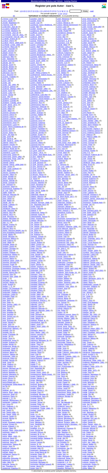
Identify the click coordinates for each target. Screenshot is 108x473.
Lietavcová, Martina (64, 221)
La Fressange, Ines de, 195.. (13, 37)
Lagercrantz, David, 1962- (12, 157)
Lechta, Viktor (35, 294)
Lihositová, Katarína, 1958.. (67, 227)
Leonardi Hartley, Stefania (40, 438)
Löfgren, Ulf (86, 55)
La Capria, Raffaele (9, 29)
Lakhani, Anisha (8, 225)
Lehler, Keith (35, 272)
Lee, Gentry (34, 223)
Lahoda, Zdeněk (8, 181)
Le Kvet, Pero (35, 171)
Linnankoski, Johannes (66, 300)
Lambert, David (8, 246)
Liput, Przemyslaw (64, 366)
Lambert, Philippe (9, 252)
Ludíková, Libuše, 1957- (91, 264)
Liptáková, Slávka (64, 360)
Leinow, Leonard (36, 334)
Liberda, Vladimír (63, 173)
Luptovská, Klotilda (89, 402)
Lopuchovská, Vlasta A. (91, 129)
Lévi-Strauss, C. (63, 95)
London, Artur (87, 95)
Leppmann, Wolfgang (38, 450)
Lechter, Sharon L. (37, 298)
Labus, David (7, 71)
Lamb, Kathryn (7, 240)
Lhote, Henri (61, 157)
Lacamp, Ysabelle (9, 77)
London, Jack (87, 97)
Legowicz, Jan (35, 258)
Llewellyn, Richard (64, 468)
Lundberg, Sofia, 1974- (91, 366)
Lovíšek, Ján (87, 205)
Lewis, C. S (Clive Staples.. (67, 119)
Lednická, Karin (36, 215)
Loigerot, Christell (89, 67)
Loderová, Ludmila (89, 41)
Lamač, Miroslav (8, 236)
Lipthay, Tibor (62, 364)
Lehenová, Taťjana (37, 268)
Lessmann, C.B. (63, 43)
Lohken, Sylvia (87, 59)
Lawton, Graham (36, 113)
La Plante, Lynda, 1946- (11, 45)
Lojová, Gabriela (88, 71)
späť (92, 11)
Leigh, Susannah (36, 316)
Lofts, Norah (86, 57)
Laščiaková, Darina (9, 454)
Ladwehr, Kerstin (8, 145)
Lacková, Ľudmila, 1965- (11, 119)
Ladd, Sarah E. (8, 139)
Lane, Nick (6, 300)
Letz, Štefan (61, 73)
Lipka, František (63, 320)
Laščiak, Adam (7, 452)
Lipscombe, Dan (63, 340)
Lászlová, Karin (8, 450)
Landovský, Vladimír (10, 292)
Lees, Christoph (36, 238)
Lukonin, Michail (88, 358)
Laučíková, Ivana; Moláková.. (41, 25)
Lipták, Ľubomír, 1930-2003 (67, 352)
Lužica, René (87, 440)
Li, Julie (60, 163)
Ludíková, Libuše (88, 260)
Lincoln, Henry (62, 256)
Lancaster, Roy (8, 280)
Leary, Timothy (36, 189)
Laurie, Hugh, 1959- (38, 61)
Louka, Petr (86, 173)
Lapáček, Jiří (7, 390)
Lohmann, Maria (88, 61)
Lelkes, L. (34, 362)
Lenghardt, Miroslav (38, 394)
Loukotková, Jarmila (90, 177)
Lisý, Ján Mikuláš (63, 402)
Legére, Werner (36, 252)
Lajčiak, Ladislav (8, 205)
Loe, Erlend (86, 49)
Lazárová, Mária (36, 127)
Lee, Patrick (34, 233)
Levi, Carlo (61, 89)
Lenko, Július (35, 416)
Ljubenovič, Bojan (64, 458)
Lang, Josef (6, 318)
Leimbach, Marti (36, 330)
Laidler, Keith (7, 193)
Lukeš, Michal (87, 334)
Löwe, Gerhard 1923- (90, 211)
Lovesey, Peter (87, 201)
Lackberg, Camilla (9, 99)
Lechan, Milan (35, 292)
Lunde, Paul (86, 372)
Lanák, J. (5, 278)
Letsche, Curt (62, 63)
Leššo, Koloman (63, 57)
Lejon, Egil (34, 354)
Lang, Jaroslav (7, 314)
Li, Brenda (61, 161)
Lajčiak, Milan (7, 207)
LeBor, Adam (35, 201)
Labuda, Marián (8, 67)
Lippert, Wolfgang (64, 334)
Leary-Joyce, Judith (37, 191)
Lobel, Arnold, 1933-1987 (92, 27)
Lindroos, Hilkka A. (64, 274)
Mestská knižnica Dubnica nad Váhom (47, 1)
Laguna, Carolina (8, 173)
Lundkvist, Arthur (88, 376)
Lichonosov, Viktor (64, 244)
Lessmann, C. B (63, 41)
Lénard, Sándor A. (37, 378)
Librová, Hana (62, 177)
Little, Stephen (62, 432)
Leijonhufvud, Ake (37, 322)
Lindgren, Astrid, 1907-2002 (67, 268)
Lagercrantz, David (9, 155)
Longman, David (88, 109)
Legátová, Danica (37, 250)
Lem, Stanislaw (36, 368)
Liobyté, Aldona (63, 308)
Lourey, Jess (87, 189)
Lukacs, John (87, 300)
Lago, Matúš (7, 171)
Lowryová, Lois (88, 227)
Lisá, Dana (61, 374)
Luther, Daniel (87, 422)
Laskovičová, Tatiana (10, 444)
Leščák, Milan (62, 45)
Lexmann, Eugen (63, 151)
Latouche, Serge (8, 464)
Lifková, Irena (62, 223)
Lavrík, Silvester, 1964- (39, 89)
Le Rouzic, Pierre (37, 175)
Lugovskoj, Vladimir (89, 286)
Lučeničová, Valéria (89, 258)
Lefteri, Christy (36, 244)
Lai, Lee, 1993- (8, 191)
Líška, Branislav (63, 410)
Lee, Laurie (34, 229)
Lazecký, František (37, 129)
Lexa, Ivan (61, 149)
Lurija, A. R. (86, 406)
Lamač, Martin (7, 235)
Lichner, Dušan (62, 235)
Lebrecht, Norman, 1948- (40, 203)
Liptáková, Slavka (64, 358)
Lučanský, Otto (88, 256)
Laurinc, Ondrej (36, 65)
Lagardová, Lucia (8, 153)
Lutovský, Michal (88, 430)
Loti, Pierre (86, 167)
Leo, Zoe (33, 426)
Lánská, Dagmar (8, 376)
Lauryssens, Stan (37, 67)
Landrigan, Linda (8, 294)
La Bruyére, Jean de (10, 27)
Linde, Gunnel (62, 260)
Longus (85, 111)
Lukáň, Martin (87, 320)
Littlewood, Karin (63, 434)
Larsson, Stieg (7, 428)
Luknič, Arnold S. (88, 354)
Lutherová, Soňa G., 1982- (92, 426)
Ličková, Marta (62, 183)
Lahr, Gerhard (7, 185)
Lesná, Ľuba (61, 27)
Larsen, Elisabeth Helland (12, 422)
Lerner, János (35, 466)
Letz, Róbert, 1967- (64, 71)
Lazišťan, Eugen (36, 135)
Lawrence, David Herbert (40, 97)
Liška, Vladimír (62, 414)
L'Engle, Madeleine (9, 23)
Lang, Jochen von (9, 316)
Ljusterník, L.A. (62, 462)
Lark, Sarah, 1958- (9, 414)
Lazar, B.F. (34, 117)
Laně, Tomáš (7, 306)
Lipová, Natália (62, 330)
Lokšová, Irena (87, 77)
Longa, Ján (86, 107)
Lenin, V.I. (34, 414)
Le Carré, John (36, 151)
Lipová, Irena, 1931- (64, 326)
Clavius (74, 1)
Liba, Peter (61, 169)
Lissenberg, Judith (64, 394)
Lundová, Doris (88, 380)
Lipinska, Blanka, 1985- (66, 318)
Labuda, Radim (8, 69)
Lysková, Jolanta (88, 462)
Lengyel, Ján (35, 400)
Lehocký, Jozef (36, 280)
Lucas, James (87, 240)
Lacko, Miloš (7, 111)
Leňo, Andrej (35, 420)
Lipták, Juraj (61, 348)
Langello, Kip (7, 330)
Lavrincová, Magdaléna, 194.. (41, 91)
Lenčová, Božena (37, 384)
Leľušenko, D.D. (36, 366)
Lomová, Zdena (88, 89)
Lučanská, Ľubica (89, 254)
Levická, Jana (62, 99)
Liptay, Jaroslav (63, 362)
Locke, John (86, 37)
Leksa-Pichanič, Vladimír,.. (40, 358)
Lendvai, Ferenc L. (37, 390)
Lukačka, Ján (87, 312)
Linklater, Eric (62, 296)
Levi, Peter (61, 91)
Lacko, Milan (7, 109)
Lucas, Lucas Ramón (90, 242)
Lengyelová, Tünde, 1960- (40, 408)
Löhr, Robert (87, 63)
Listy (58, 398)
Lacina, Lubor (7, 93)
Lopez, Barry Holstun (90, 125)
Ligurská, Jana (62, 225)
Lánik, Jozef (6, 362)
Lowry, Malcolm (88, 225)
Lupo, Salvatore (88, 388)
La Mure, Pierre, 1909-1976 (12, 43)
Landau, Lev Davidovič (11, 288)
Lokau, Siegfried (88, 73)
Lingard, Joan (62, 288)
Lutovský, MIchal (88, 428)
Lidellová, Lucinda (64, 189)
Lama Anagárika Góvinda (12, 233)
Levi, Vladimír (62, 93)
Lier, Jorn (60, 215)
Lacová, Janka (7, 133)
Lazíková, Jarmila (37, 133)
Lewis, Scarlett (62, 137)
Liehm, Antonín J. (63, 211)
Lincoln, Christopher (64, 258)
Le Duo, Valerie (36, 157)
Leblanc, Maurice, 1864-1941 (41, 199)
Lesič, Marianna (63, 19)
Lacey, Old (6, 81)
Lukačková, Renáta (89, 316)
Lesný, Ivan (61, 35)
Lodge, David (87, 43)
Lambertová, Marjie (9, 254)
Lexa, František (63, 147)
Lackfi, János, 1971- (10, 105)
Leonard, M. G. (36, 434)
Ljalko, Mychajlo (63, 456)
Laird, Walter (7, 201)
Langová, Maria (8, 352)
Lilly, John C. (62, 248)
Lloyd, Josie (86, 23)
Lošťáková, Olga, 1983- (91, 163)
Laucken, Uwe (35, 19)
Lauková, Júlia (35, 37)
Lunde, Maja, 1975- (89, 370)
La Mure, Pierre (8, 41)
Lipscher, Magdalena (65, 344)
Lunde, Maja (87, 368)
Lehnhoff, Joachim (37, 278)
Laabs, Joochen (8, 51)
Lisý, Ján (60, 400)
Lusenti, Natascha (89, 408)
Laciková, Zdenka (9, 87)
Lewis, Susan (62, 141)
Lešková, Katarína (64, 53)
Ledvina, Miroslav (37, 221)
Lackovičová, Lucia (9, 125)
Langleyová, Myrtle (9, 346)
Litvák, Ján (61, 438)
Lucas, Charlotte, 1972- (91, 238)
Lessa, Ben (61, 37)
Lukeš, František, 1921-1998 (93, 332)
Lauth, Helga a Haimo (38, 73)
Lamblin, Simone (8, 256)
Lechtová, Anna (36, 302)
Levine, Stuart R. (63, 107)
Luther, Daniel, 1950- (90, 424)
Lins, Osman (62, 302)
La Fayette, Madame (10, 31)
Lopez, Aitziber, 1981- (90, 121)
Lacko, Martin (7, 107)
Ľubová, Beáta (87, 235)
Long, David (86, 99)
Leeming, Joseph (37, 236)
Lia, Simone (61, 165)
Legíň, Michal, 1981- (38, 256)
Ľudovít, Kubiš (87, 272)
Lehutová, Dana (36, 290)
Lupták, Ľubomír (88, 392)
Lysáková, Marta (88, 458)
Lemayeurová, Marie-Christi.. (41, 374)
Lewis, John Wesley (64, 129)
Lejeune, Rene (36, 352)
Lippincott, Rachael (64, 336)
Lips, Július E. (62, 338)
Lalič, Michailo (7, 227)
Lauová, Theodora (37, 41)
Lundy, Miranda (88, 382)
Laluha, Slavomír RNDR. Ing (13, 231)
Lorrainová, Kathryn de (91, 155)
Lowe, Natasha (88, 215)
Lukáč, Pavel (87, 306)
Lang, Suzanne (8, 320)
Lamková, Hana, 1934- (11, 260)
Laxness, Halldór (36, 115)
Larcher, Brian (7, 408)
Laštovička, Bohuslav (10, 458)
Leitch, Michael (36, 338)
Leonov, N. (34, 444)
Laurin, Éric (34, 63)
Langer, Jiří (6, 336)
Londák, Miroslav (88, 93)
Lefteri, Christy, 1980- (38, 246)
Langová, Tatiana (8, 354)
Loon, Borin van (88, 117)
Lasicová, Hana (8, 438)
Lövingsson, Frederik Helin (92, 203)
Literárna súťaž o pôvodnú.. (67, 424)
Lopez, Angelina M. (89, 123)
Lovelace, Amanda (89, 197)
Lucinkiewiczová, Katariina (92, 246)
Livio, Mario (61, 450)
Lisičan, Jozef (62, 388)
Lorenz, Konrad (88, 143)
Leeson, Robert (36, 242)
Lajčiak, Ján (6, 203)
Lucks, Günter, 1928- (90, 250)
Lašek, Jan (6, 456)
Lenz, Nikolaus (36, 422)
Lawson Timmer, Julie (38, 109)
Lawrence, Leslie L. (37, 101)
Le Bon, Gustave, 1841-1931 (41, 149)
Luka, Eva (86, 298)
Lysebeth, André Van (90, 460)
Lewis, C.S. (61, 121)
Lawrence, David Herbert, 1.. (41, 99)
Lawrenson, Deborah (38, 107)
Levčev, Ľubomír (63, 83)
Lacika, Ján (6, 83)
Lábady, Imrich (7, 53)
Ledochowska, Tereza (38, 217)
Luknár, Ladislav (88, 348)
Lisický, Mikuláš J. (64, 386)
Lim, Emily (61, 250)
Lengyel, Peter (36, 404)
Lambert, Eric (7, 250)
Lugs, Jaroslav (87, 288)
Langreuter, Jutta (8, 356)
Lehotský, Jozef (36, 288)
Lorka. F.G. (86, 153)
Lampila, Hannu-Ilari (10, 272)
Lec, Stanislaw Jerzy (38, 205)
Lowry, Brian (87, 223)
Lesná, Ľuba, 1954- (64, 29)
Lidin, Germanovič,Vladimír (67, 191)
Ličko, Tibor (61, 181)
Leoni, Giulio (35, 440)
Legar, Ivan (34, 248)
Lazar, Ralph (35, 119)
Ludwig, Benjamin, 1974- (91, 278)
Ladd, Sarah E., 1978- (10, 141)
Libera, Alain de (63, 171)
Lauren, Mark (35, 47)
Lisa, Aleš (60, 368)
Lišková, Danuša (63, 416)
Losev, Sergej (87, 157)
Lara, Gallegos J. (8, 406)
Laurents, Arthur (36, 57)
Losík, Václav (87, 159)
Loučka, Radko (88, 171)
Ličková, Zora (62, 185)
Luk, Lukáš (86, 296)
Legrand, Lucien (36, 260)
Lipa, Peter (61, 310)
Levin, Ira (60, 101)
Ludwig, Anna (87, 276)
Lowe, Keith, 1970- (89, 213)
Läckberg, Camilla (9, 101)
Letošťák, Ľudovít (63, 61)
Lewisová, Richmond (65, 145)
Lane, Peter (6, 302)
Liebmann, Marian (64, 207)
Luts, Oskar (86, 432)
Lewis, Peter (61, 135)
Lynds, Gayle (87, 452)
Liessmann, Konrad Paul (66, 219)
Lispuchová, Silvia (64, 390)
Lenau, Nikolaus (36, 380)
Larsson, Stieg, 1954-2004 (12, 430)
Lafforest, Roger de (9, 149)
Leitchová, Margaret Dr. (39, 340)
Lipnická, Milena (63, 324)
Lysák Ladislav (87, 456)
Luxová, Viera (87, 438)
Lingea (59, 290)
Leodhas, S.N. (35, 428)
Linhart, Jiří (61, 292)
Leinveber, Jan (36, 336)
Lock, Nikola (86, 35)
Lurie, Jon (86, 404)
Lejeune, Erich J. (36, 350)
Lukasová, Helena (89, 324)
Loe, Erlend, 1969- (89, 51)
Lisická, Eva (61, 378)
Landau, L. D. (7, 286)
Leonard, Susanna (37, 436)
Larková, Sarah (8, 416)
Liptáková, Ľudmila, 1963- (67, 356)
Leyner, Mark (62, 153)
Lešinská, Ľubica (63, 47)
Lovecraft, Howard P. (90, 195)
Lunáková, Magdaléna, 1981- (93, 362)
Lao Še (5, 386)
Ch (37, 11)
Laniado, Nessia (8, 360)
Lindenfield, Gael (63, 264)
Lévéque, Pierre (63, 87)
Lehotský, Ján (35, 286)
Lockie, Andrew (88, 39)
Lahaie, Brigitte (8, 177)
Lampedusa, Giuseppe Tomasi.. (14, 268)
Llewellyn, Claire (63, 466)
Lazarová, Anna (36, 121)
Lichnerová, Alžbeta (64, 238)
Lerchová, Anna (36, 460)
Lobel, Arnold (87, 25)
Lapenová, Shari (8, 394)
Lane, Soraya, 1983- (10, 304)
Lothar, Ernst (87, 165)
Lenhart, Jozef (35, 410)
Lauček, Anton (35, 21)
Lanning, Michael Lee (10, 368)
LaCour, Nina (7, 129)
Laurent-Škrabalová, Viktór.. (41, 55)
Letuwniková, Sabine (65, 65)
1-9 (21, 11)
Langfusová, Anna (9, 340)
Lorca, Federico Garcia (91, 131)
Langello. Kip (7, 332)
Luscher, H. (86, 410)
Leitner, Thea (35, 344)
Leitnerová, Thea (36, 346)
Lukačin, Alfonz (88, 310)
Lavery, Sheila (35, 83)
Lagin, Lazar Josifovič (10, 169)
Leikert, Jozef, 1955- (38, 326)
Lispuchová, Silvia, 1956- (66, 392)
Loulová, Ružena (88, 181)
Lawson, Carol (35, 111)
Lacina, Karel (7, 91)
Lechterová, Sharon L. (38, 300)
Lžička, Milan (87, 468)
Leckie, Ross (35, 207)
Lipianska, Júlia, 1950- (65, 316)
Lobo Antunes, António (90, 31)
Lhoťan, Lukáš (62, 155)
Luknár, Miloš (87, 350)
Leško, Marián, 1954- (65, 49)
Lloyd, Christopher (89, 21)
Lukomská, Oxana (89, 356)
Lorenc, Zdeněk (88, 141)
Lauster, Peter (35, 71)
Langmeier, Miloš (8, 350)
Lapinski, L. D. (7, 398)
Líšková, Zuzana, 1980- (66, 422)
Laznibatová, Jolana (38, 137)
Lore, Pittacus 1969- (90, 137)
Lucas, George (87, 236)
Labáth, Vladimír (8, 55)
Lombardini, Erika (89, 83)
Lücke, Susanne (88, 446)
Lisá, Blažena (62, 372)
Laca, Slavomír (8, 75)
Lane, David (6, 298)
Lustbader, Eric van (89, 418)
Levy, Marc (61, 113)
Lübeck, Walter (88, 444)
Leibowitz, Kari (36, 306)
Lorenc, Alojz (87, 139)
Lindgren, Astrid (63, 266)
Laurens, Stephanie (37, 51)
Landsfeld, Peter (8, 296)
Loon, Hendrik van (89, 119)
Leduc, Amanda (36, 219)
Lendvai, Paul (35, 392)
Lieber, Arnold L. (63, 201)
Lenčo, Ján (34, 382)
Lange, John (7, 324)
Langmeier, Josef (8, 348)
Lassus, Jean (7, 446)
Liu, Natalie (61, 446)
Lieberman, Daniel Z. (65, 203)
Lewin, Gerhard (63, 115)
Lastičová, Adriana (9, 448)
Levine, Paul (61, 105)
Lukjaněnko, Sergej (89, 346)
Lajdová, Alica (7, 215)
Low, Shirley (86, 209)
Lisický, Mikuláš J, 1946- (66, 384)
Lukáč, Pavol (87, 308)
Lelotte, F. (34, 364)
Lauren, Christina (37, 45)
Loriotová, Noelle (88, 151)
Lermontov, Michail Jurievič (40, 464)
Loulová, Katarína (89, 179)
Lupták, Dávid (87, 390)
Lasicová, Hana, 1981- (10, 440)
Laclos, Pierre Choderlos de (13, 127)
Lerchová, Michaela (37, 462)
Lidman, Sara (62, 193)
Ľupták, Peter (87, 396)
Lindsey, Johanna (63, 280)
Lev (58, 79)
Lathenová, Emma (9, 460)
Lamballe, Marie (8, 244)
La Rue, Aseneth (8, 49)
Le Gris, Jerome (36, 167)
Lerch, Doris (35, 458)
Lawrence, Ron (36, 103)
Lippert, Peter (62, 332)
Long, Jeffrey (87, 101)
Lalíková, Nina (7, 229)
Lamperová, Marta (9, 270)
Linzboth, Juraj (62, 304)
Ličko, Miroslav (62, 179)
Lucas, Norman (88, 244)
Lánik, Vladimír (8, 364)
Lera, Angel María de (38, 452)
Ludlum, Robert (88, 268)
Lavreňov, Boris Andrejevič (40, 85)
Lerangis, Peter (36, 454)
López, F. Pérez (88, 127)
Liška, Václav (62, 412)
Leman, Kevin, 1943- (38, 372)
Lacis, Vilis (6, 97)
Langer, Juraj (7, 338)
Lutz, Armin (86, 434)
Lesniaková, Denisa (64, 33)
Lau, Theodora (7, 466)
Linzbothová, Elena (64, 306)
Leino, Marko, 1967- (38, 332)
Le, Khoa (33, 179)
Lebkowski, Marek (37, 195)
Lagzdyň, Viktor (8, 175)
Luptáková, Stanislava (90, 400)
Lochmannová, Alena (90, 65)
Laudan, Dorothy (36, 29)
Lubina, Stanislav (88, 231)
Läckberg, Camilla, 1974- (11, 103)
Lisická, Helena (63, 380)
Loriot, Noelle (87, 149)
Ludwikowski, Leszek (90, 284)
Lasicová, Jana (8, 442)
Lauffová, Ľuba (36, 33)
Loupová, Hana (88, 187)
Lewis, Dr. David (63, 123)
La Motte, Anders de (10, 39)
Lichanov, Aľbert (63, 233)
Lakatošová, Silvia (9, 221)
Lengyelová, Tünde (37, 406)
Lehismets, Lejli (36, 270)
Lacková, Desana (8, 113)
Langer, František (8, 334)
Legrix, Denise (35, 264)
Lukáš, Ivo (86, 326)
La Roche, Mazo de (9, 47)
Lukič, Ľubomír (87, 344)
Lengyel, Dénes (36, 398)
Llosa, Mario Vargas (89, 19)
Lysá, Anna (86, 454)
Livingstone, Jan (63, 448)
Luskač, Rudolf (88, 414)
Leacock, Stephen (37, 183)
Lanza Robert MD (9, 382)
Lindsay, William (63, 278)
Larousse (5, 420)
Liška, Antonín (62, 408)
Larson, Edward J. (9, 426)
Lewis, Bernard (62, 117)
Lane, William (7, 310)
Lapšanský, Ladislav (10, 402)
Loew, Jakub (87, 53)
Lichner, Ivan (62, 236)
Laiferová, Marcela (9, 195)
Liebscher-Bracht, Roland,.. (67, 209)
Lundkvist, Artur (88, 378)
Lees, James (35, 240)
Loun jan (85, 185)
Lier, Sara (60, 217)
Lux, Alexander (88, 436)
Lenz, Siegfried (36, 424)
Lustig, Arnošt (87, 420)
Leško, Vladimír (63, 51)
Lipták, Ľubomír (63, 350)
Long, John (86, 103)
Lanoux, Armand (8, 370)
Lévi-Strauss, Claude (65, 97)
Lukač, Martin (87, 304)
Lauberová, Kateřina (10, 468)
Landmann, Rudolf (9, 290)
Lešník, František (63, 55)
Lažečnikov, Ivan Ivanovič (40, 147)
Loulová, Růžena (88, 183)
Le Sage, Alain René (38, 177)
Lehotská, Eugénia (37, 282)
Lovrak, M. (86, 207)
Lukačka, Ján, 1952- (90, 314)
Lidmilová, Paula (63, 195)
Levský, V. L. (62, 109)
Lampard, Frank (8, 264)
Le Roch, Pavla (36, 173)
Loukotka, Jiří (87, 175)
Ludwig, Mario (87, 282)
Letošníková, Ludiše (64, 59)
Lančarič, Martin (8, 282)
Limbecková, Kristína (65, 254)
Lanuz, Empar (7, 380)
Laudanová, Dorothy (38, 31)
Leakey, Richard (36, 187)
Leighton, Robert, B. (38, 320)
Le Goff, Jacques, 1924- (39, 165)
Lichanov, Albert (63, 231)
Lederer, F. (34, 211)
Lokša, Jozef (87, 75)
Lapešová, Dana (8, 396)
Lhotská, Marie (62, 159)
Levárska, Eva (62, 81)
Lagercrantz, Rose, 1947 (11, 159)
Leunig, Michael (63, 75)
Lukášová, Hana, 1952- (91, 328)
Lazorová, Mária (36, 143)
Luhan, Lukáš (87, 290)
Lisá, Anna (61, 370)
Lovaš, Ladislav (88, 193)
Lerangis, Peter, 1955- (38, 456)
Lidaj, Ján (60, 187)
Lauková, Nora (36, 39)
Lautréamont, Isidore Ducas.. (41, 75)
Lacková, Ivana (8, 117)
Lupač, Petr (86, 384)
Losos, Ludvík (87, 161)
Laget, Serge (7, 167)
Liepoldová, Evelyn (64, 213)
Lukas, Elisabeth (88, 322)
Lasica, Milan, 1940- (10, 436)
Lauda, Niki (34, 27)
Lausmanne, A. (36, 69)
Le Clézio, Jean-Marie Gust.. (41, 155)
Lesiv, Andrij (61, 21)
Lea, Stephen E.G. (37, 181)
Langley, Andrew (8, 342)
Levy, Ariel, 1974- (63, 111)
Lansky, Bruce (7, 378)
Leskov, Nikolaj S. (64, 23)
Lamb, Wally (7, 242)
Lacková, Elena (8, 115)
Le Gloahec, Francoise (39, 161)
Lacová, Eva (7, 131)
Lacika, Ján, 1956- (9, 85)
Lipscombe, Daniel (64, 342)
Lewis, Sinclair (62, 139)
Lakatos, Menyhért (9, 219)
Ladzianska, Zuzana (10, 147)
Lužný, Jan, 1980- (89, 442)
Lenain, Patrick (36, 376)
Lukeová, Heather (89, 330)
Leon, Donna (35, 430)
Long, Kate (86, 105)
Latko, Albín (6, 462)
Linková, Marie (62, 298)
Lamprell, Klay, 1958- (10, 276)
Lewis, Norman (62, 133)
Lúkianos (85, 340)
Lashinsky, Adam (8, 432)
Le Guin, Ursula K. (37, 169)
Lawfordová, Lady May (39, 95)
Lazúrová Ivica (36, 145)
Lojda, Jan (86, 69)
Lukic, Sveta (86, 342)
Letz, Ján (60, 67)
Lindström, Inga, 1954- (65, 286)
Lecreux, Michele (36, 209)
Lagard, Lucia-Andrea (10, 151)
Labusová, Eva (8, 73)
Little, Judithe (62, 430)
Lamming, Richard (9, 262)
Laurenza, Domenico (38, 59)
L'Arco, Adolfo (7, 21)
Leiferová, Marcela (37, 308)
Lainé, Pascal (7, 197)
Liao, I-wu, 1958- (63, 167)
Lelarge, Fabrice (36, 360)
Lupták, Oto (86, 394)
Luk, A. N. (86, 294)
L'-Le (60, 14)
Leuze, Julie (61, 77)
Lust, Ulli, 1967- (88, 416)
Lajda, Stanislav (8, 211)
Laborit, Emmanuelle (10, 61)
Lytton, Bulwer (87, 466)
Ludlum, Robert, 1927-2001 (92, 270)
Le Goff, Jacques (36, 163)
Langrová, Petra (8, 358)
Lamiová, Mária (8, 258)
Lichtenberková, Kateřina (66, 246)
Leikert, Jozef (35, 324)
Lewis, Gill (61, 125)
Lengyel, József (36, 402)
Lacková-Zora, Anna (10, 121)
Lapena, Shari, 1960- (10, 392)
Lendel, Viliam (35, 388)
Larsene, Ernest (8, 424)
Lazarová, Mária (36, 125)
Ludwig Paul (86, 274)
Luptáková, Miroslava (90, 398)
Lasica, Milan (7, 434)
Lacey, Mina (6, 79)
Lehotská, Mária (36, 284)
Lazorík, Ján (35, 141)
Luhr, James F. (87, 292)
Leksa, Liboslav (36, 356)
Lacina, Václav (7, 95)
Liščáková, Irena (63, 406)
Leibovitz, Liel (35, 304)
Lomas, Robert (87, 81)
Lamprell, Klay (7, 274)
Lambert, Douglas (9, 248)
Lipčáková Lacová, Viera (66, 314)
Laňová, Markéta (8, 372)
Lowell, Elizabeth (88, 219)
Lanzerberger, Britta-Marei (12, 384)
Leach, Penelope (36, 185)
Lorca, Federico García (91, 133)
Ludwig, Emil (87, 280)
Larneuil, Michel (8, 418)
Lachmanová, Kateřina (10, 189)
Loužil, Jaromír (87, 191)
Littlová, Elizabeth (64, 436)
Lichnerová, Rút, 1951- (66, 242)
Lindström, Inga (63, 284)
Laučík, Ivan (35, 23)
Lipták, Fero (61, 346)
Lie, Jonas (61, 199)
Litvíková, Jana (62, 440)
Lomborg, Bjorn (88, 85)
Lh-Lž (65, 14)
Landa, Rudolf (7, 284)
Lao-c (4, 388)
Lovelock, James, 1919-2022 (93, 199)
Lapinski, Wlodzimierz (10, 400)
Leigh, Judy (34, 312)
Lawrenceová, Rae (37, 105)
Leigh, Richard (36, 314)
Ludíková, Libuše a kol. (91, 262)
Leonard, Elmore (36, 432)
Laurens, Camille (36, 49)
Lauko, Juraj (35, 35)
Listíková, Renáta (63, 396)
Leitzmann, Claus (37, 348)
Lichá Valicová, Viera (65, 229)
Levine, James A (63, 103)
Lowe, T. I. (86, 217)
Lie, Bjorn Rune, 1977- (65, 197)
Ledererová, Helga (37, 213)
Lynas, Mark (86, 450)
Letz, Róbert (61, 69)
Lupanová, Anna (88, 386)
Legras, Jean (35, 262)
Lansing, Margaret (9, 374)
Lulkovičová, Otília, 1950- (92, 360)
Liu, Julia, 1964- (63, 444)
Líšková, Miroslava (64, 418)
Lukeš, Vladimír (88, 336)
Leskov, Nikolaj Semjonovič (67, 25)
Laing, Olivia (7, 199)
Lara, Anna (6, 404)
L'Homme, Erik (7, 25)
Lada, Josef (6, 137)
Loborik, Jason (87, 33)
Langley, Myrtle (8, 344)
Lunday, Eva (87, 364)
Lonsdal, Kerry (87, 115)
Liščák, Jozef (62, 404)
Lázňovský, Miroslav (38, 139)
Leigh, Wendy (35, 318)
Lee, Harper (34, 225)
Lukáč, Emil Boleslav (90, 302)
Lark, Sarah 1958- (9, 412)
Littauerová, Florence (65, 428)
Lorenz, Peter (87, 145)
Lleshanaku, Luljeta (64, 464)
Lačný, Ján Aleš (8, 135)
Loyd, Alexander (88, 229)
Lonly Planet (87, 113)
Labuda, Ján (7, 63)
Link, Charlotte (62, 294)
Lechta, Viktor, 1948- (38, 296)
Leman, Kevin (35, 370)
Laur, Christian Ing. (37, 43)
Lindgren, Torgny (63, 270)
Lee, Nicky (34, 231)
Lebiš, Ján (34, 193)
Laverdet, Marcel (36, 81)
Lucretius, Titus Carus (90, 252)
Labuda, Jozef (7, 65)
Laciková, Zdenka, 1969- (11, 89)
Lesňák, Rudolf (62, 31)
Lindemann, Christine (65, 262)
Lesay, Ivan (34, 468)
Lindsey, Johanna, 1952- (66, 282)
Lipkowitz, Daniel (63, 322)
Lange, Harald (7, 322)
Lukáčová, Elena (88, 318)
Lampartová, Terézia (10, 266)
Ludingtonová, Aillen (90, 266)
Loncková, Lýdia (88, 91)
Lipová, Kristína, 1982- (65, 328)
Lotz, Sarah (86, 169)
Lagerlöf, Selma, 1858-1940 (13, 165)
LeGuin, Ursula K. (37, 266)
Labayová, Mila (8, 57)
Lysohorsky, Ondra (89, 464)
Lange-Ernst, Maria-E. (10, 328)
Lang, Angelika (7, 312)
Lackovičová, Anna (9, 123)
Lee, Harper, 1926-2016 (39, 227)
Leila (32, 328)
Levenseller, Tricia (64, 85)
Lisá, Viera (61, 376)
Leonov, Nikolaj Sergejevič (40, 446)
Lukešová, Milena (89, 338)
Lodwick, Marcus (88, 47)
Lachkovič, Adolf (8, 187)
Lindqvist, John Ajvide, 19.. (67, 272)
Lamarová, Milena (9, 238)
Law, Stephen (35, 93)
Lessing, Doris (62, 39)
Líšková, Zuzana (63, 420)
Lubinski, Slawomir (89, 233)
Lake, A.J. (6, 223)
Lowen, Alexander (89, 221)
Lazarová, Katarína (37, 123)
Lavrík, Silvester (36, 87)
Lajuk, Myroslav (8, 217)
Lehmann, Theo (36, 274)
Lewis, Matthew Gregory (66, 131)
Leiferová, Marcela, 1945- (40, 310)
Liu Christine (62, 442)
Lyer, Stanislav (87, 448)
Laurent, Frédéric (37, 53)
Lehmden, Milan (36, 276)
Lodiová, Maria (87, 45)
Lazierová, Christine (38, 131)
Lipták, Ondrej (62, 354)
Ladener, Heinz (8, 143)
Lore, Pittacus (87, 135)
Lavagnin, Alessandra (38, 79)
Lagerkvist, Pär (8, 161)
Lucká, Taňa (86, 248)
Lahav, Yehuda (7, 179)
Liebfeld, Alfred (62, 205)
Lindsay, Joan (62, 276)
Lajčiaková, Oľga (8, 209)
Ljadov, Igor (61, 454)
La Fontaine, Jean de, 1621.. (13, 35)
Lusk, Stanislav (88, 412)
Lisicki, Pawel (62, 382)
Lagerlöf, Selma (8, 163)
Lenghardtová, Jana (38, 396)
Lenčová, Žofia (36, 386)
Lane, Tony (6, 308)
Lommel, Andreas (89, 87)
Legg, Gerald (35, 254)
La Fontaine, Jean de (10, 33)
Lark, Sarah (6, 410)
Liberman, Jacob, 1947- (66, 175)
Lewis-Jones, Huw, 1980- (66, 143)
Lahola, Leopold (8, 183)
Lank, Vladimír (7, 366)
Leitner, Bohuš (35, 342)
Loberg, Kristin (87, 29)
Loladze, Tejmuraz (89, 79)
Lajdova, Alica (7, 213)
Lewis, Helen (62, 127)
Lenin (32, 412)
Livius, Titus (61, 452)
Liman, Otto (61, 252)
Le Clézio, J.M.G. (37, 153)
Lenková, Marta (36, 418)
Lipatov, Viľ (61, 312)
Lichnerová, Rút (63, 240)
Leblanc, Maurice (37, 197)
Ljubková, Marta (63, 460)
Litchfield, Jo (62, 426)
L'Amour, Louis (7, 19)
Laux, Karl (34, 77)
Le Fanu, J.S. (35, 159)
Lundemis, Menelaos (90, 374)
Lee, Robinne (35, 235)
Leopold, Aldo (35, 448)
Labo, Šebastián (8, 59)
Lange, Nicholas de (9, 326)
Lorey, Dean (86, 147)
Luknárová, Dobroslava (91, 352)
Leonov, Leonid (36, 442)
